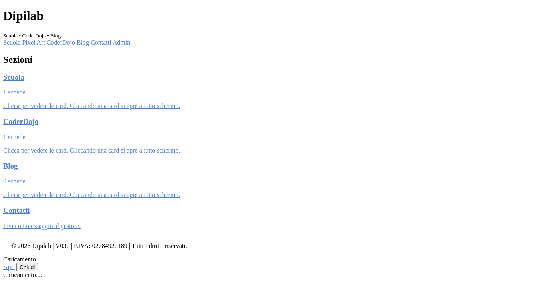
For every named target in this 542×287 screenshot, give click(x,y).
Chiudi (27, 267)
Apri (9, 266)
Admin (121, 42)
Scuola (12, 42)
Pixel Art (33, 42)
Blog (83, 42)
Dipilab (23, 15)
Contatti (101, 42)
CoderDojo (61, 42)
